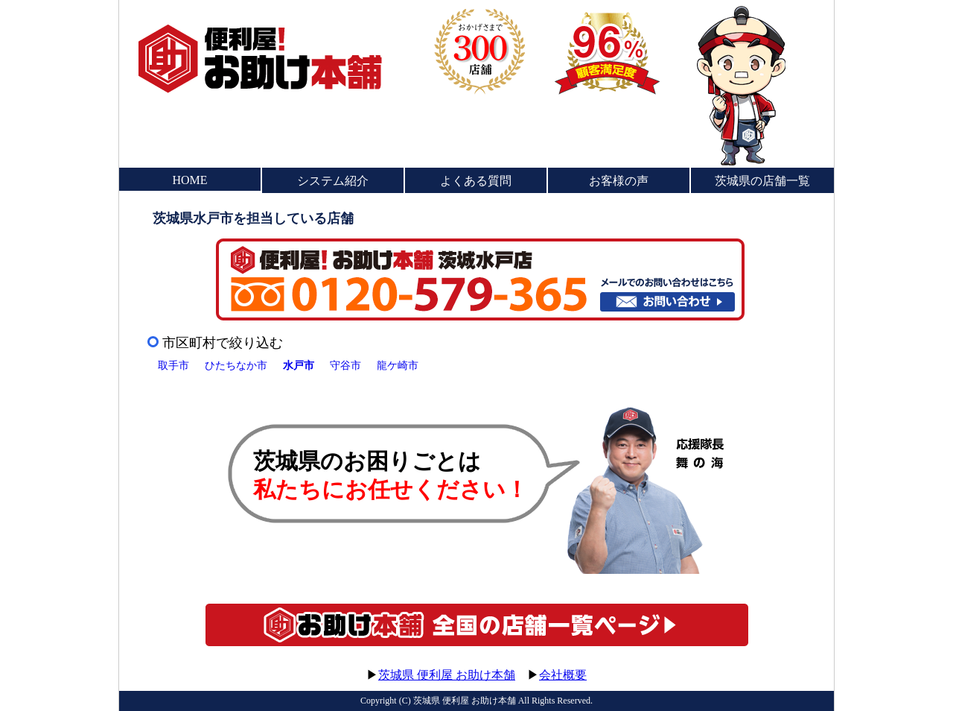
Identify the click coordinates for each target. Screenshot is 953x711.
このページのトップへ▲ (763, 661)
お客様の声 (618, 180)
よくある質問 (475, 180)
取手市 (173, 365)
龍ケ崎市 (397, 365)
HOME (189, 180)
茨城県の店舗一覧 (762, 180)
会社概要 (563, 675)
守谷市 (345, 365)
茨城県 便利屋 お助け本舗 (446, 675)
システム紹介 (333, 180)
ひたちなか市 (236, 365)
